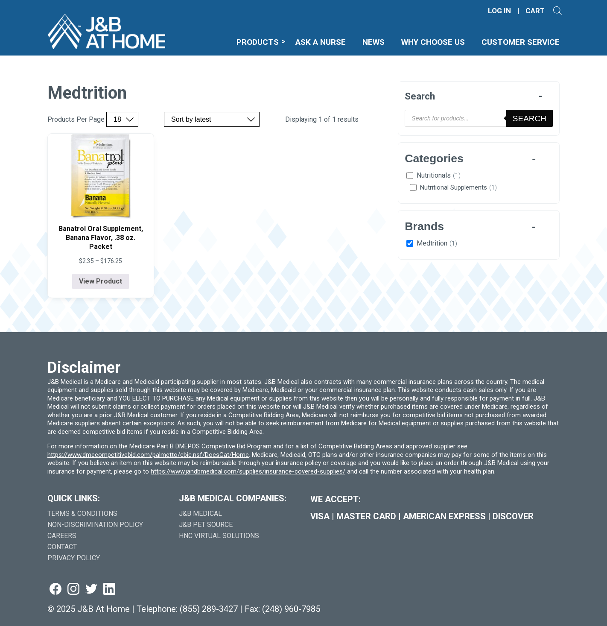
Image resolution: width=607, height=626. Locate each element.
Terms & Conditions (82, 513)
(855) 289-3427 (209, 609)
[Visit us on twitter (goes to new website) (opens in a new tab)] (91, 589)
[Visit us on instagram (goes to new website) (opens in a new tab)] (73, 589)
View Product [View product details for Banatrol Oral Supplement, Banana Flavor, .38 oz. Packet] (100, 281)
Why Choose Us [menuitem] (433, 42)
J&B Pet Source (206, 525)
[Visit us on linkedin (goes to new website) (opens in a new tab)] (109, 589)
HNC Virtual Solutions (219, 536)
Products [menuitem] (257, 42)
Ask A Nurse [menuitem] (320, 42)
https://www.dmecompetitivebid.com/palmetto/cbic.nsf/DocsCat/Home (148, 455)
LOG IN (499, 11)
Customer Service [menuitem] (521, 42)
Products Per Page (76, 119)
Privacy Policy (73, 558)
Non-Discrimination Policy (95, 525)
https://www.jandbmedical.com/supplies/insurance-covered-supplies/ (248, 471)
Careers (61, 536)
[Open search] (557, 10)
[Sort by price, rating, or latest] (212, 119)
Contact (62, 547)
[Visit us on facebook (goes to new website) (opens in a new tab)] (55, 589)
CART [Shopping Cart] (535, 11)
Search (529, 118)
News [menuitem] (373, 42)
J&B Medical (200, 513)
